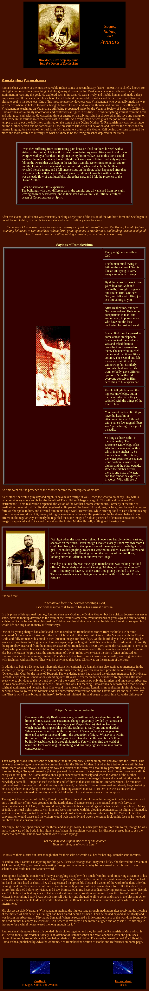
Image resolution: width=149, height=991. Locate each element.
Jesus (123, 983)
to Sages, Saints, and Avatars (40, 983)
